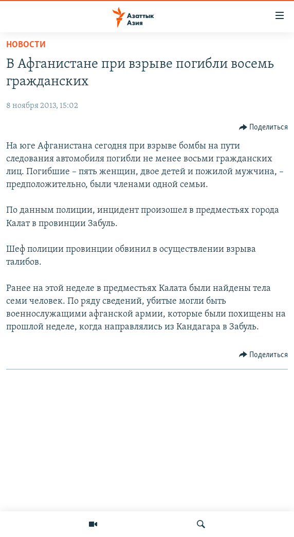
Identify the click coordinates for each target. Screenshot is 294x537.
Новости (26, 45)
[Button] (263, 127)
